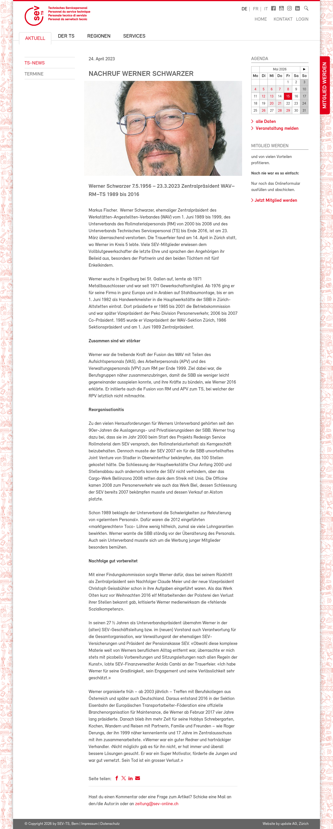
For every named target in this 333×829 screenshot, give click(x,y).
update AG (289, 824)
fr (255, 9)
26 (263, 111)
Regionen (98, 36)
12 (263, 96)
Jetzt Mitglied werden (276, 200)
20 (271, 103)
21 (279, 103)
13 (271, 96)
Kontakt (283, 19)
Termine (34, 74)
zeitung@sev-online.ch (156, 804)
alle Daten (265, 121)
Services (134, 36)
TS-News (35, 63)
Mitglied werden (325, 85)
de (244, 9)
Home (261, 19)
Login (302, 19)
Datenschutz (110, 824)
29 (288, 111)
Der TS (66, 36)
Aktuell (35, 38)
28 (280, 111)
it (266, 9)
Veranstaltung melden (276, 128)
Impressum (89, 824)
